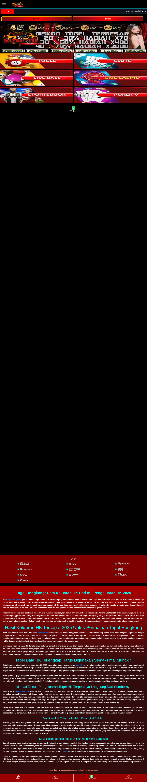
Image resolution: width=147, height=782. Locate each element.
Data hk (78, 665)
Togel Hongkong (14, 600)
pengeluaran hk (22, 691)
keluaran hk (43, 633)
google (64, 751)
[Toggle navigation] (4, 4)
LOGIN (108, 19)
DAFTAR (36, 19)
